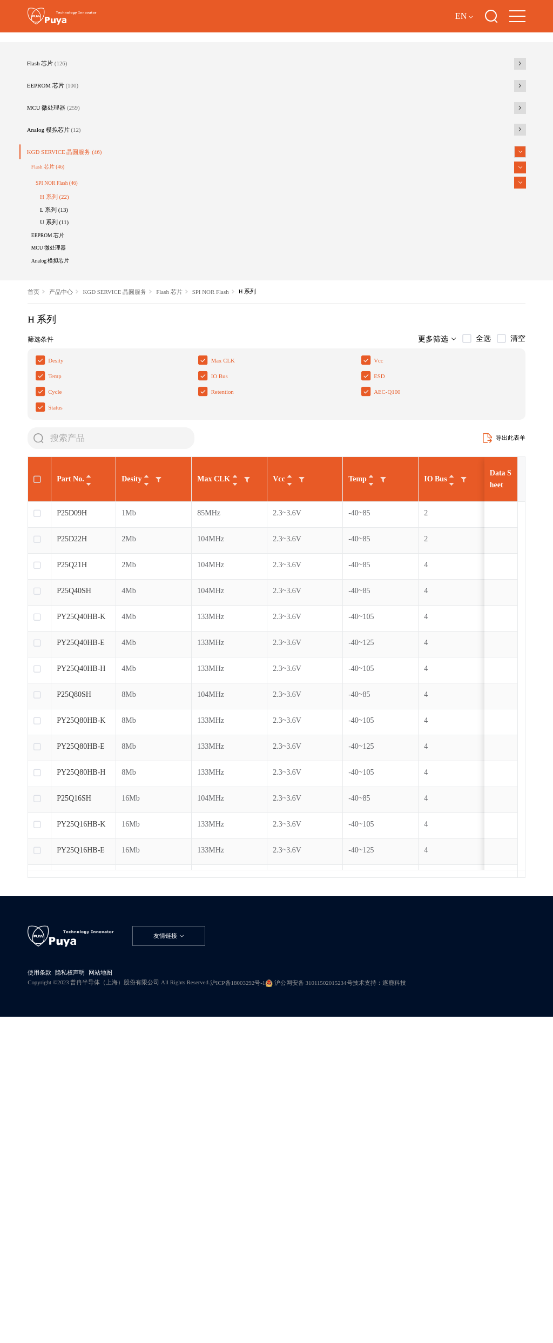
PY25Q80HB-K (81, 966)
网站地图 (133, 1266)
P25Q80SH (74, 940)
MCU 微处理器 (77, 215)
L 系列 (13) (78, 366)
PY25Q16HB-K (81, 1070)
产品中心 (74, 487)
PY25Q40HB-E (81, 888)
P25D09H (72, 759)
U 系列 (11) (79, 385)
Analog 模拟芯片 (78, 248)
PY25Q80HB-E (81, 992)
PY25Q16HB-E (81, 1096)
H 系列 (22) (79, 348)
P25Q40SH (74, 836)
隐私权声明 (89, 1266)
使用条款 (45, 1266)
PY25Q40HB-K (81, 862)
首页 (36, 487)
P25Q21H (72, 811)
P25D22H (72, 785)
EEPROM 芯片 (76, 182)
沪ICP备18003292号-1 (337, 1281)
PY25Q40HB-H (81, 914)
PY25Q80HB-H (81, 1018)
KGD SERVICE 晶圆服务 (93, 281)
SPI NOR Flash (83, 326)
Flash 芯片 (68, 150)
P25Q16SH (74, 1044)
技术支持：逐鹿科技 (66, 1293)
